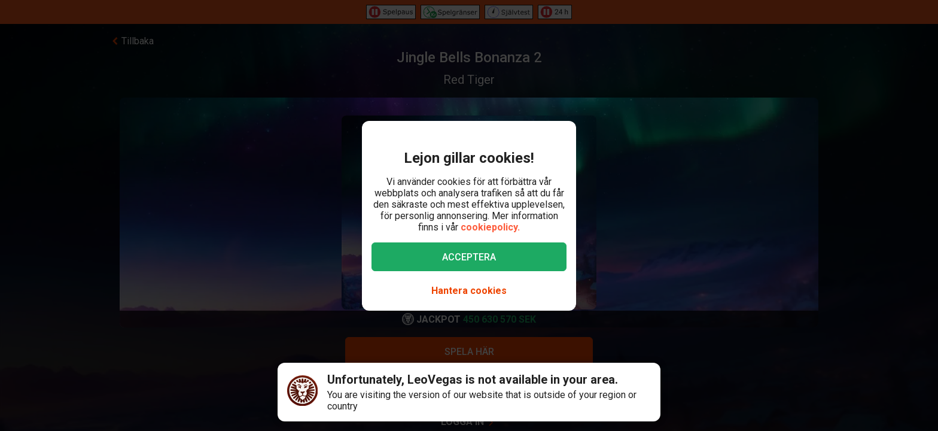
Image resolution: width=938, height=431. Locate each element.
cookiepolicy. (490, 227)
